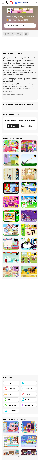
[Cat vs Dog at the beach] (29, 188)
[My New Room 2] (29, 244)
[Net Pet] (29, 174)
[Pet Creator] (29, 271)
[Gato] (11, 394)
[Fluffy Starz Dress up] (11, 202)
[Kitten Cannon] (29, 160)
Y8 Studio (16, 97)
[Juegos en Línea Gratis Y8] (9, 2)
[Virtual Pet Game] (11, 188)
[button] (7, 91)
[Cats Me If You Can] (11, 174)
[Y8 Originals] (11, 411)
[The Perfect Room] (11, 146)
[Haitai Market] (29, 230)
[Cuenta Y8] (11, 388)
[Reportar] (19, 34)
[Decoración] (29, 388)
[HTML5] (29, 394)
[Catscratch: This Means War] (29, 216)
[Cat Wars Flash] (11, 257)
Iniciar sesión (26, 126)
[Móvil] (11, 399)
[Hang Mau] (11, 244)
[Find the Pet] (11, 216)
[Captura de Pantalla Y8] (29, 383)
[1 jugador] (11, 383)
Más (20, 457)
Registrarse (12, 126)
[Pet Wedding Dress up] (29, 202)
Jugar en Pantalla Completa (15, 26)
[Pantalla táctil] (11, 405)
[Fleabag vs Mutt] (11, 160)
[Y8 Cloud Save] (29, 405)
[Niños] (29, 399)
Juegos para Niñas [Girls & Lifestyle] (17, 94)
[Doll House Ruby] (11, 230)
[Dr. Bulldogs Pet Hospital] (29, 257)
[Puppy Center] (11, 271)
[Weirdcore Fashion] (29, 146)
